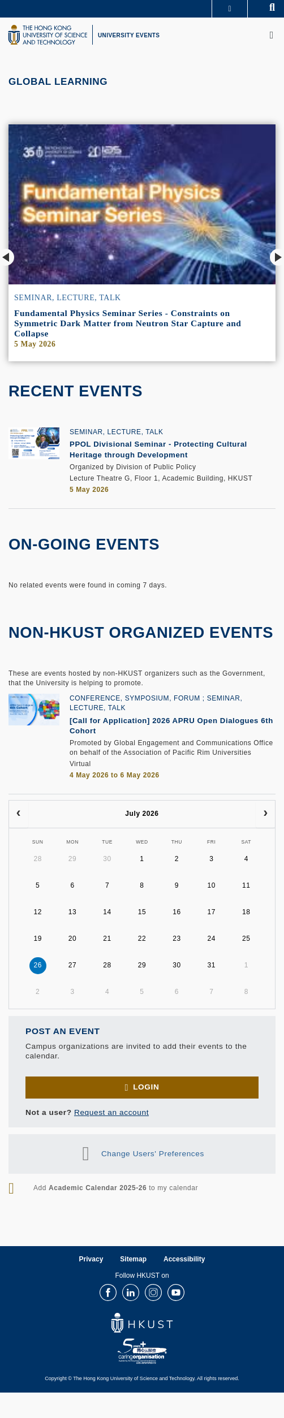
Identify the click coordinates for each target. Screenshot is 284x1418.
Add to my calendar (115, 1188)
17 (212, 912)
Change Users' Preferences (152, 1153)
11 (246, 885)
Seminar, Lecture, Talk (67, 297)
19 (37, 939)
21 (107, 939)
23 (177, 939)
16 (177, 912)
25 (246, 939)
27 (72, 965)
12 (37, 912)
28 (37, 859)
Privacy (91, 1259)
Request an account (111, 1112)
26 (37, 965)
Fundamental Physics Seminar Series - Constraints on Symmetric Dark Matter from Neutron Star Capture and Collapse (127, 323)
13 (72, 912)
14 (107, 912)
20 (72, 939)
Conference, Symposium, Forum (135, 698)
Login (146, 1087)
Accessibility (184, 1259)
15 (142, 912)
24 (212, 939)
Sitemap (133, 1259)
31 (212, 965)
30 (107, 859)
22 (142, 939)
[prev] (18, 814)
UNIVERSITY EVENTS (129, 35)
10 (212, 885)
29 (72, 859)
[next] (265, 814)
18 (246, 912)
